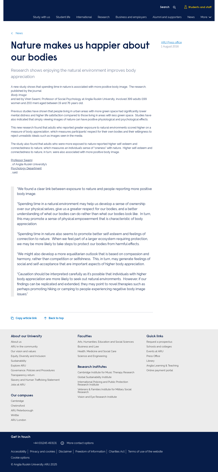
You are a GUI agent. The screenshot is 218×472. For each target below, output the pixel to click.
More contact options (77, 443)
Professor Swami (21, 160)
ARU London (18, 420)
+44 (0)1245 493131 (45, 443)
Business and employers (131, 17)
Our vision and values (23, 351)
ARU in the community (24, 346)
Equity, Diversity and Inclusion (28, 356)
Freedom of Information (90, 451)
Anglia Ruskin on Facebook (13, 443)
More (206, 17)
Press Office (153, 356)
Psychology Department (26, 168)
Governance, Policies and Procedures (33, 370)
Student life (63, 17)
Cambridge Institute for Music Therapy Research (106, 372)
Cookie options (20, 457)
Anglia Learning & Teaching (162, 365)
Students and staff (198, 7)
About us (16, 341)
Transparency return (23, 375)
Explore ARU (18, 365)
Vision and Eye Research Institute (97, 396)
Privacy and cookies (42, 451)
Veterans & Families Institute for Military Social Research (104, 391)
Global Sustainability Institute (95, 377)
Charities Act (116, 451)
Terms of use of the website (145, 451)
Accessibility (18, 451)
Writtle (15, 415)
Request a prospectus (159, 341)
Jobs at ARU (18, 384)
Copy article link (24, 318)
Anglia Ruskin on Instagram (18, 443)
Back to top (54, 318)
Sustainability (18, 360)
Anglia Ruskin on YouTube (28, 443)
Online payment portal (159, 370)
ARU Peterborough (22, 410)
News (191, 17)
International (84, 17)
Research (104, 17)
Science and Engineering (92, 356)
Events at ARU (154, 351)
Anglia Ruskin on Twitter (23, 443)
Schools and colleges (159, 346)
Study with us (41, 17)
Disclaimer (65, 451)
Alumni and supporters (167, 17)
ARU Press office (171, 42)
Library (150, 360)
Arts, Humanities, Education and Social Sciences (106, 341)
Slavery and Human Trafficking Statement (35, 379)
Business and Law (88, 346)
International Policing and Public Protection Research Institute (103, 383)
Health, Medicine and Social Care (97, 351)
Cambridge (17, 400)
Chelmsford (18, 405)
